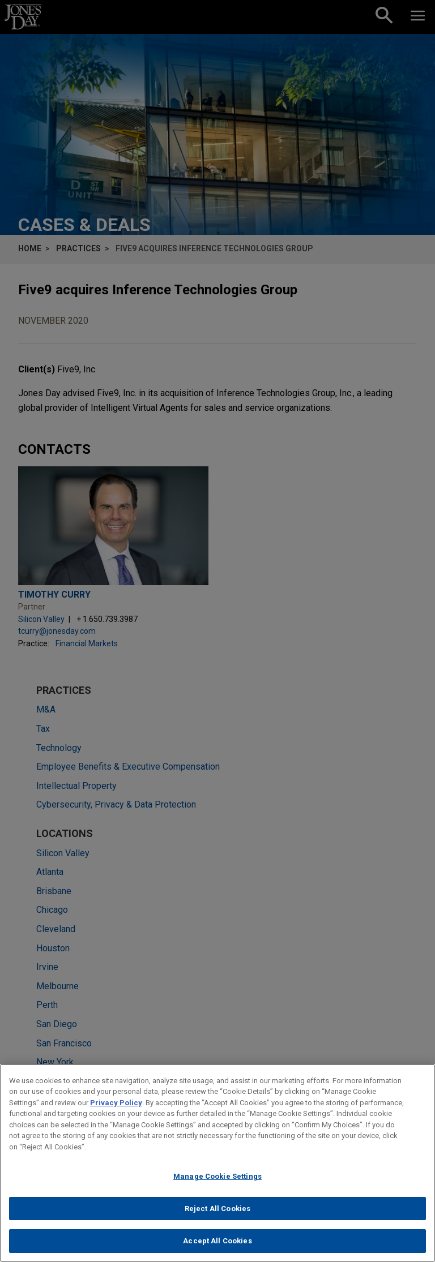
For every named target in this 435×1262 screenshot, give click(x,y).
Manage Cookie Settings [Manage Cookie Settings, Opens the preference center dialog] (217, 1182)
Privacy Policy (116, 1108)
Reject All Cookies (217, 1214)
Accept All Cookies (217, 1247)
